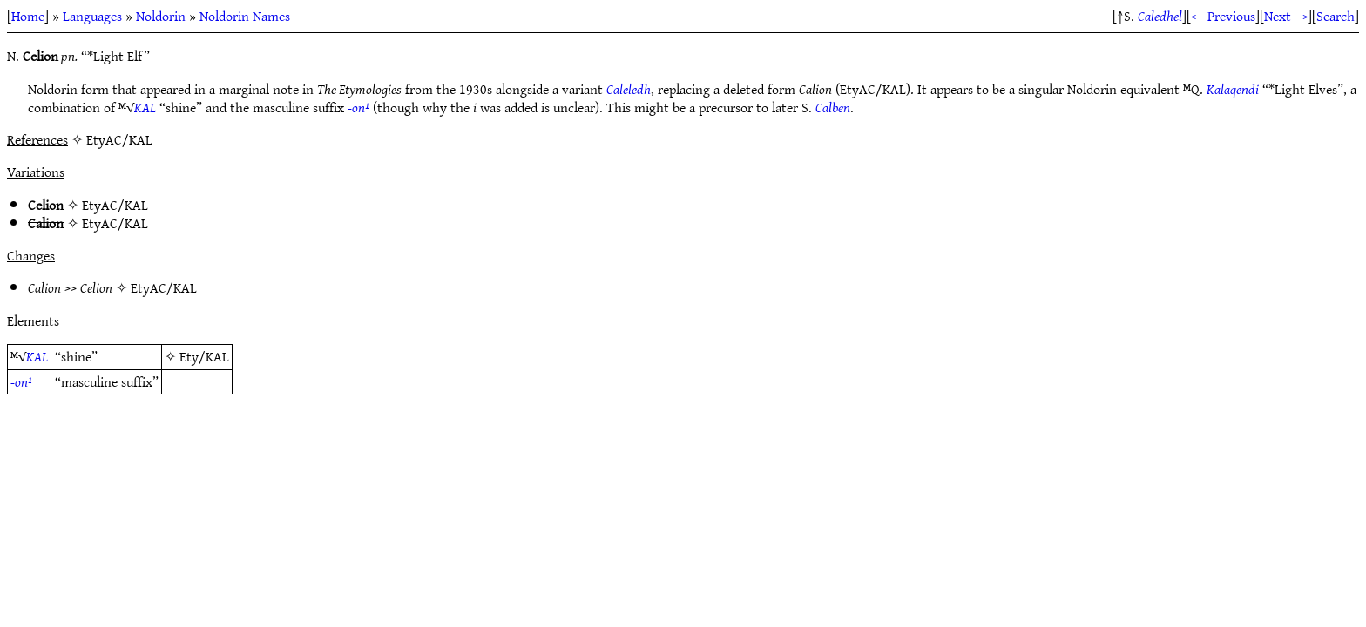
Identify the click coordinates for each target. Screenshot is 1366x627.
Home (27, 15)
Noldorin (161, 15)
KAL (145, 107)
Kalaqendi (1233, 89)
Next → (1286, 15)
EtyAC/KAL (115, 204)
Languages (92, 15)
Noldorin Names (244, 15)
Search (1335, 15)
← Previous (1223, 15)
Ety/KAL (204, 356)
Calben (832, 107)
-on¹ (358, 107)
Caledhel (1160, 15)
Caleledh (628, 89)
